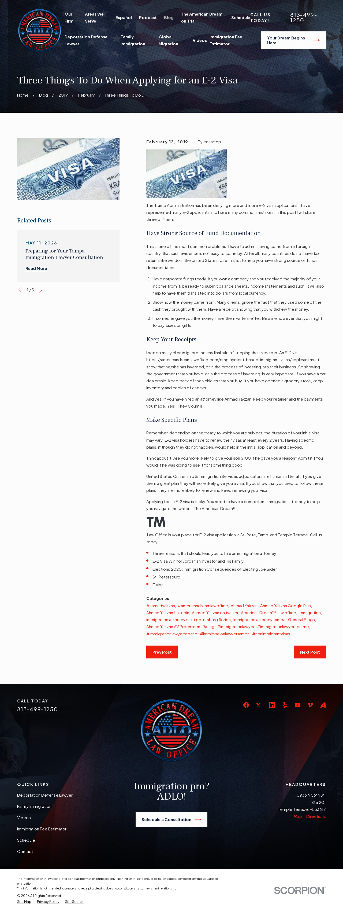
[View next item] (41, 289)
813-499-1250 (303, 17)
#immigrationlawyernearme (283, 626)
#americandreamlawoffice (203, 605)
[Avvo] (323, 705)
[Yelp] (285, 705)
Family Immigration (34, 806)
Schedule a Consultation (171, 819)
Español (123, 17)
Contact (25, 851)
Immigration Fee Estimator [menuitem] (226, 40)
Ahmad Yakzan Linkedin (167, 612)
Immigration (310, 612)
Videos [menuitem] (200, 40)
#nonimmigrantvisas (271, 633)
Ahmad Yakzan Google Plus (285, 605)
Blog (169, 17)
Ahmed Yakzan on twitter (215, 612)
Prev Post (162, 651)
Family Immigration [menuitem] (133, 40)
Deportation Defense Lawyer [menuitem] (86, 40)
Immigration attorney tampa (259, 619)
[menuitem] (24, 902)
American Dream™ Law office (268, 612)
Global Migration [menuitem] (168, 40)
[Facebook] (246, 705)
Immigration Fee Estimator (41, 828)
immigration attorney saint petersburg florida (188, 619)
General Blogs (301, 619)
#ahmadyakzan (160, 605)
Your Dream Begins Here (293, 40)
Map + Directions (310, 816)
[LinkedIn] (272, 705)
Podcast (148, 17)
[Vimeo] (310, 705)
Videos (24, 817)
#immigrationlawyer (235, 626)
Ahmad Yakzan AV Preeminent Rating (180, 626)
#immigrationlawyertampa (224, 633)
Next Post (310, 651)
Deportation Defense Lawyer (45, 794)
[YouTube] (297, 705)
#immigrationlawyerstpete (171, 633)
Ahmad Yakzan (244, 605)
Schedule (240, 17)
